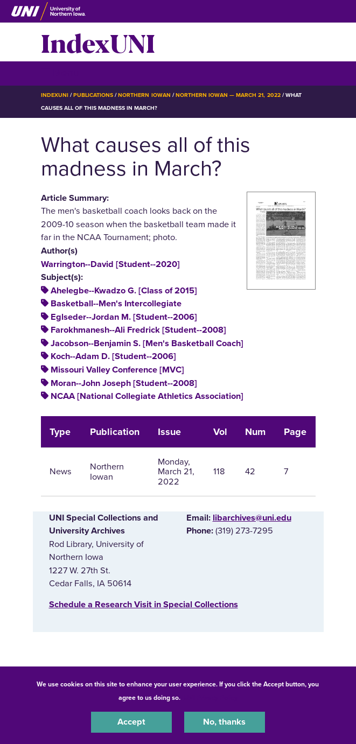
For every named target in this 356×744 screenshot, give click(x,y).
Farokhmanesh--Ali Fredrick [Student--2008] (138, 330)
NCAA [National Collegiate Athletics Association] (147, 396)
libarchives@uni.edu (252, 518)
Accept (131, 722)
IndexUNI (98, 42)
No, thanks (224, 722)
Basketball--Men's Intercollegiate (116, 303)
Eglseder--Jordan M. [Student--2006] (124, 317)
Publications (93, 95)
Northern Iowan (144, 95)
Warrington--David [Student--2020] (110, 264)
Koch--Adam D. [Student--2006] (113, 356)
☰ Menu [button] (60, 73)
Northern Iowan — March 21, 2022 (228, 95)
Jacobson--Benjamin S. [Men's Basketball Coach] (147, 343)
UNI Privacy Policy (211, 697)
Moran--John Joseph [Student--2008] (124, 383)
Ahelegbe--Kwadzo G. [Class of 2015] (124, 290)
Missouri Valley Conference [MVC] (117, 369)
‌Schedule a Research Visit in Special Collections (143, 604)
